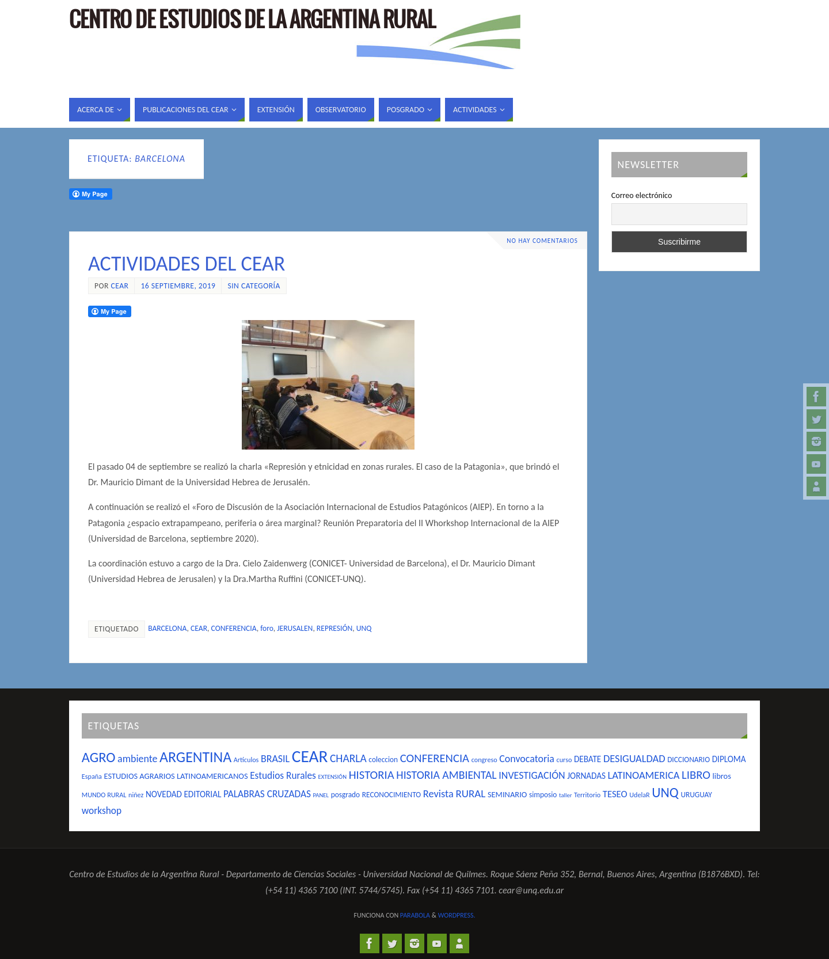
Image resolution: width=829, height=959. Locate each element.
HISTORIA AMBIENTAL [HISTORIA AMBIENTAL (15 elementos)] (446, 775)
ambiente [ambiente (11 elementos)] (137, 758)
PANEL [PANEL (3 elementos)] (321, 795)
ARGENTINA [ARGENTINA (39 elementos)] (195, 757)
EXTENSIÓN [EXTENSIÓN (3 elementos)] (332, 777)
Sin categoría (253, 286)
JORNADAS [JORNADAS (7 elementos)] (586, 776)
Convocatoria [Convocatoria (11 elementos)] (526, 758)
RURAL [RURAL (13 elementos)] (470, 793)
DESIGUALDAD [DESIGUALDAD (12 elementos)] (634, 758)
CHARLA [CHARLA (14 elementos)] (348, 758)
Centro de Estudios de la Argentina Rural (252, 21)
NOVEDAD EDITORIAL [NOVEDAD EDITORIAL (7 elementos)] (183, 794)
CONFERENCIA (234, 628)
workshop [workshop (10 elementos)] (101, 810)
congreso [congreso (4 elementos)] (484, 759)
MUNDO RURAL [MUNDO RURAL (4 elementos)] (104, 794)
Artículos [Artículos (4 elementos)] (246, 759)
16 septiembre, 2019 (177, 286)
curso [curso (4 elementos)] (564, 759)
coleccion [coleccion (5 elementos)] (383, 759)
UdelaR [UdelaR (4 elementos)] (639, 794)
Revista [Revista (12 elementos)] (438, 793)
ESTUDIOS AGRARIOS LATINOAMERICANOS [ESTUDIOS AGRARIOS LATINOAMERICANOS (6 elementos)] (176, 776)
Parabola (415, 915)
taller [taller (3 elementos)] (565, 795)
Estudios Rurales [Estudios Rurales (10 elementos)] (283, 775)
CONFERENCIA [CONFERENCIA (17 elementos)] (434, 758)
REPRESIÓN (334, 628)
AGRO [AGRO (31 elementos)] (99, 757)
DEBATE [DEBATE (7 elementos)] (587, 759)
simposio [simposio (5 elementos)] (543, 795)
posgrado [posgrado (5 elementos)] (345, 795)
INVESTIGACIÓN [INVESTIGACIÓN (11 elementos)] (532, 775)
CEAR (199, 628)
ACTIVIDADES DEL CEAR (186, 263)
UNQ (364, 628)
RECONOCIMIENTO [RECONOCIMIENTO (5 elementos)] (391, 795)
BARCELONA (167, 628)
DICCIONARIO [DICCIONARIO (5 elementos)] (688, 759)
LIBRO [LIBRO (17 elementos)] (696, 774)
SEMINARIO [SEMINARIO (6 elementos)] (507, 794)
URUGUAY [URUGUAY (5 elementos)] (696, 795)
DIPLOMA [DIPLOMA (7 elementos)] (729, 759)
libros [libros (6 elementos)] (722, 776)
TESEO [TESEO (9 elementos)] (615, 794)
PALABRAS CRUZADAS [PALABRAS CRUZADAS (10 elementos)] (267, 793)
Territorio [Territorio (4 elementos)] (587, 794)
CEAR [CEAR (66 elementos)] (310, 756)
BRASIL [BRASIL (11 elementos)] (275, 758)
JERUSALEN (295, 628)
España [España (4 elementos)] (92, 776)
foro (266, 628)
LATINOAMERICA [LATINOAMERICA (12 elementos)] (644, 775)
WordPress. (457, 915)
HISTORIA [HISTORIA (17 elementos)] (371, 774)
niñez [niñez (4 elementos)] (135, 794)
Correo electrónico (641, 195)
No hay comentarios (542, 241)
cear (119, 286)
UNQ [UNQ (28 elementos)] (665, 792)
